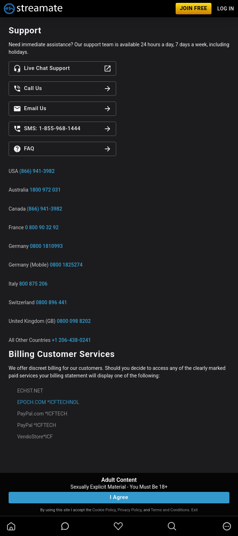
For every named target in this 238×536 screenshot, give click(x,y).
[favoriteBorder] (118, 526)
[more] (227, 526)
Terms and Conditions (170, 510)
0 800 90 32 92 (42, 227)
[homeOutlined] (11, 526)
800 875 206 (33, 284)
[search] (172, 526)
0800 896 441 (51, 302)
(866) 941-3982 (36, 171)
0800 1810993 (46, 246)
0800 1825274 (66, 265)
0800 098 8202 (74, 321)
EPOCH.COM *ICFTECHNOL (48, 402)
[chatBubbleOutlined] (65, 526)
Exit (194, 510)
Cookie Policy (104, 510)
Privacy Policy (130, 510)
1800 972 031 (45, 190)
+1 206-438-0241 (71, 340)
